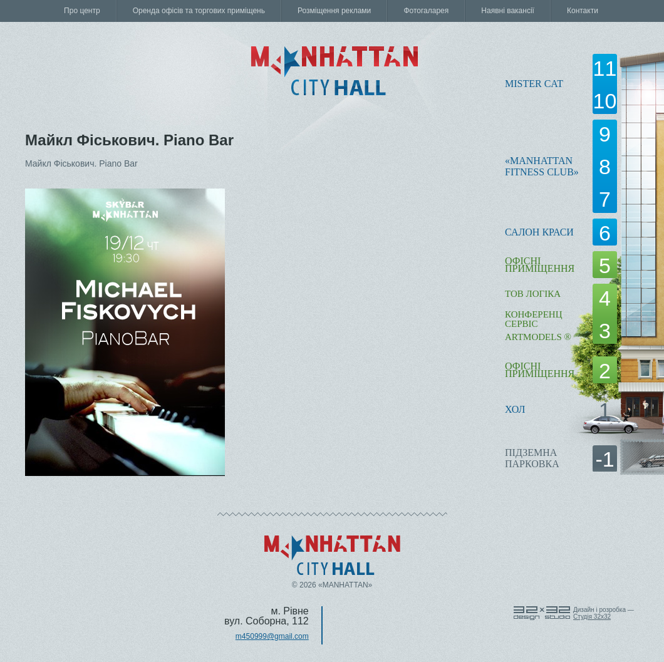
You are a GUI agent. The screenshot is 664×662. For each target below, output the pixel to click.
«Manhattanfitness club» (542, 166)
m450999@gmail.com (272, 636)
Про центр (82, 10)
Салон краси (539, 232)
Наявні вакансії (507, 10)
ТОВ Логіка (533, 294)
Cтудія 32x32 (592, 616)
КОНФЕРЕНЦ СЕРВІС (533, 319)
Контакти (582, 10)
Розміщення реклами (334, 10)
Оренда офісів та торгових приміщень (199, 10)
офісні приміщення (539, 265)
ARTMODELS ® (538, 337)
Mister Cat (534, 83)
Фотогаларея (426, 10)
